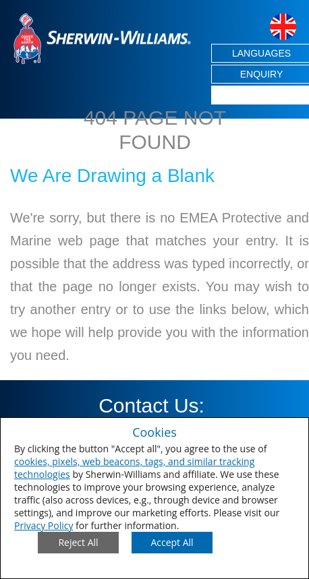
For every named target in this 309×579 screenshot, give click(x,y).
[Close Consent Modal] (78, 542)
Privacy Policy (43, 525)
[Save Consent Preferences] (172, 542)
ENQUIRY (261, 74)
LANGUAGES (261, 53)
